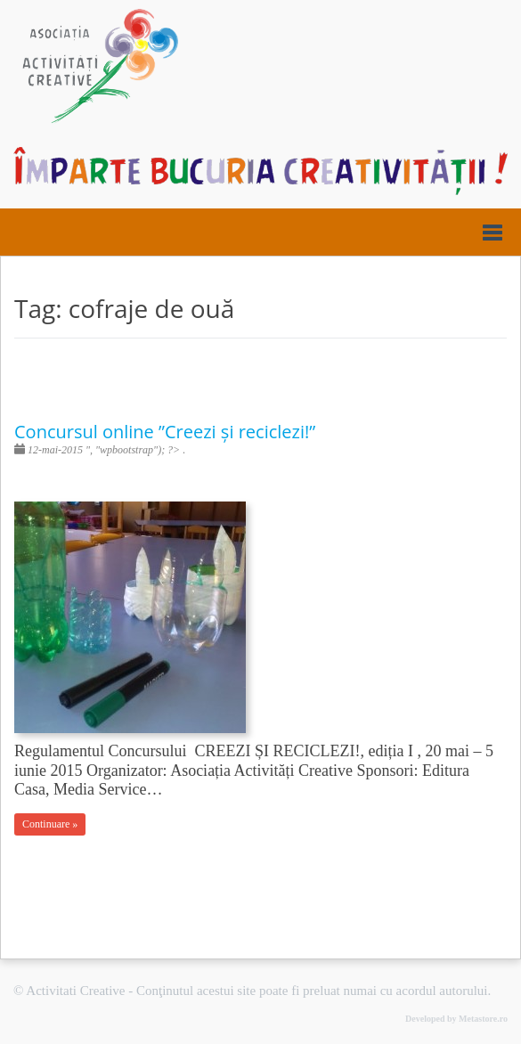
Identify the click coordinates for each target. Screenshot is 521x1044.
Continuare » (49, 824)
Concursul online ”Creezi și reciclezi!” (164, 432)
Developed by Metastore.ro (456, 1019)
